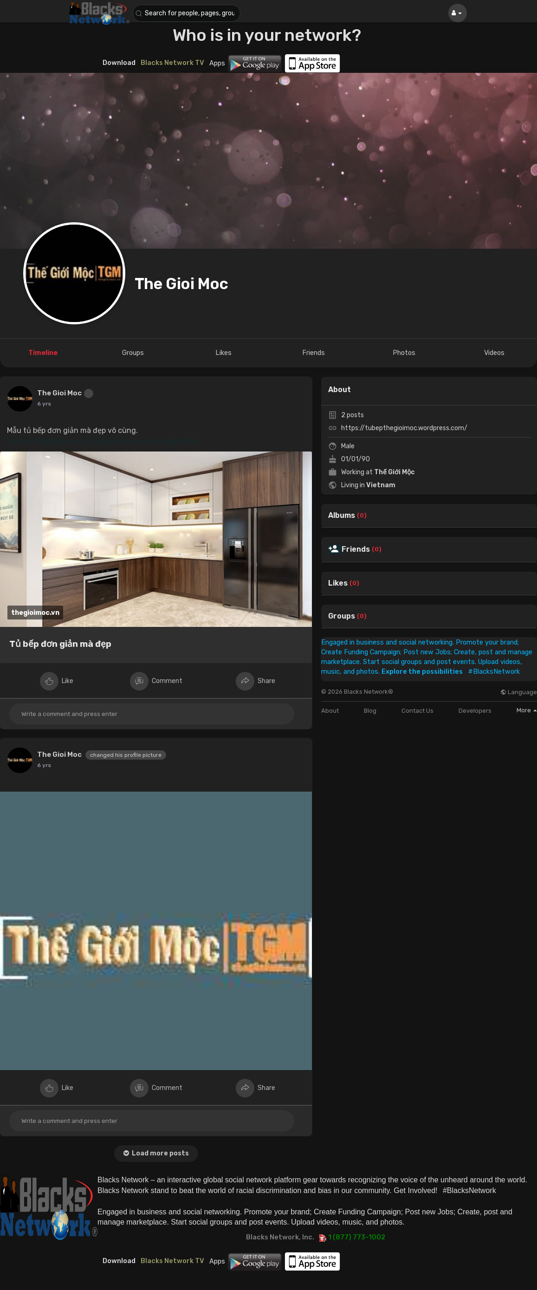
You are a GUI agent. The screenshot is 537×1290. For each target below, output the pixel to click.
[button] (188, 13)
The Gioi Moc (181, 284)
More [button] (527, 710)
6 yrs (44, 403)
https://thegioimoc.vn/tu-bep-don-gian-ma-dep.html (102, 441)
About (330, 711)
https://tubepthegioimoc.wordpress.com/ (404, 428)
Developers (475, 711)
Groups (341, 616)
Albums (341, 515)
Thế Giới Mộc (394, 472)
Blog (370, 711)
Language (518, 692)
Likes (338, 583)
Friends (356, 549)
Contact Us (417, 711)
